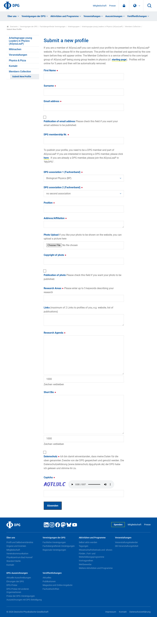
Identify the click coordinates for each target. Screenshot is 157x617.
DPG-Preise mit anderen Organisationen (17, 591)
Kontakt (13, 66)
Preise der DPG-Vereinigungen (20, 596)
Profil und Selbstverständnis (19, 542)
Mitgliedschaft (100, 5)
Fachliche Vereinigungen (54, 542)
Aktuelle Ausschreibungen (18, 577)
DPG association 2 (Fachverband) (63, 187)
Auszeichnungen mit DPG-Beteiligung (24, 599)
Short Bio (50, 392)
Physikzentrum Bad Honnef (19, 557)
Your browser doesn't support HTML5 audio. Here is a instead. (91, 484)
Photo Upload (83, 236)
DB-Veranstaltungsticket (126, 546)
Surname (50, 85)
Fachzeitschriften (51, 589)
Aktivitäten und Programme (64, 16)
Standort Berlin (13, 561)
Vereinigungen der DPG (34, 16)
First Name (51, 70)
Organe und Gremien (16, 546)
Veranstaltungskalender (126, 542)
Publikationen (49, 581)
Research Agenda (55, 332)
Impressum (110, 612)
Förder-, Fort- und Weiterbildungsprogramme (91, 555)
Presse (112, 5)
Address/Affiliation (55, 218)
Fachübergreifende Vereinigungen (52, 27)
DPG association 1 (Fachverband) (63, 172)
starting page (119, 59)
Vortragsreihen (86, 560)
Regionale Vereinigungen (54, 550)
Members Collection (133, 27)
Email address (53, 101)
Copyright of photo (55, 255)
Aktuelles (47, 577)
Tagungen (83, 546)
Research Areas (79, 290)
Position (49, 202)
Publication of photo (82, 277)
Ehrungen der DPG (15, 581)
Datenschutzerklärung (140, 612)
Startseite (12, 27)
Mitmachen (15, 49)
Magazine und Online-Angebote (57, 585)
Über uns (12, 16)
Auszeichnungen (113, 16)
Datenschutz (84, 462)
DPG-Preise (11, 585)
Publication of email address (81, 123)
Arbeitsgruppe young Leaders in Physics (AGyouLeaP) (102, 27)
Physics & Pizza (17, 60)
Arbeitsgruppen (74, 27)
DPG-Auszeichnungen (17, 573)
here (46, 157)
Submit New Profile (21, 76)
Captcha (49, 477)
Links (78, 309)
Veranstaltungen (92, 16)
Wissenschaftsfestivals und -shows (95, 550)
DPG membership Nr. (56, 134)
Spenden (118, 524)
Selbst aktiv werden (88, 542)
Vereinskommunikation (17, 553)
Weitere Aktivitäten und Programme (96, 568)
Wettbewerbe (85, 564)
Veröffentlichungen (137, 16)
